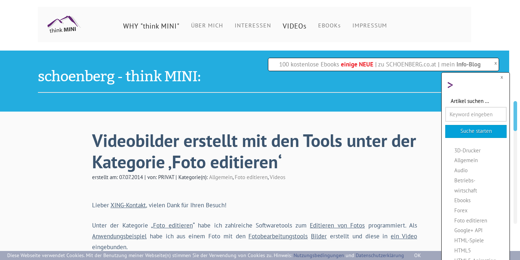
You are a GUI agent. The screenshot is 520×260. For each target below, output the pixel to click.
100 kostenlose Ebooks (326, 64)
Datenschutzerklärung (380, 255)
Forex (461, 210)
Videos (277, 177)
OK (417, 255)
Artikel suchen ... (470, 100)
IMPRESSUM (369, 25)
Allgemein (221, 177)
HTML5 (462, 250)
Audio (461, 170)
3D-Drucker (467, 150)
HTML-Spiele (469, 240)
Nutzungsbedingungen (319, 255)
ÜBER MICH (207, 25)
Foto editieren (251, 177)
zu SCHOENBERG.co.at (407, 64)
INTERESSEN (253, 25)
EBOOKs (329, 25)
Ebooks (462, 200)
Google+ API (468, 230)
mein (461, 64)
